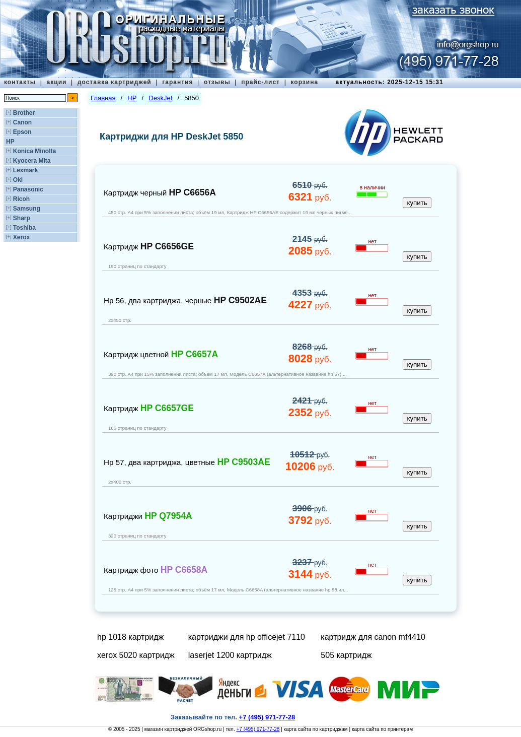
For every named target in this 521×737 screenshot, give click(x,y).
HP (10, 141)
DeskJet (160, 98)
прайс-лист (260, 82)
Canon (22, 122)
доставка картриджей (115, 82)
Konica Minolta (34, 151)
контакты (20, 82)
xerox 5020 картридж (136, 655)
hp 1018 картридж (130, 637)
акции (57, 82)
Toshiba (24, 227)
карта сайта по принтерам (382, 729)
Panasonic (28, 189)
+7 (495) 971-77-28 (257, 729)
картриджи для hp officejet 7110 (246, 637)
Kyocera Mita (32, 160)
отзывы (217, 82)
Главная (103, 98)
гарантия (177, 82)
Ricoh (21, 199)
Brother (24, 112)
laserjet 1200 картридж (230, 655)
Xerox (21, 237)
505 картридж (346, 655)
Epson (22, 132)
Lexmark (25, 170)
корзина (304, 82)
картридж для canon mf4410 (373, 637)
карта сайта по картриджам (316, 729)
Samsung (26, 208)
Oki (18, 179)
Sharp (21, 218)
